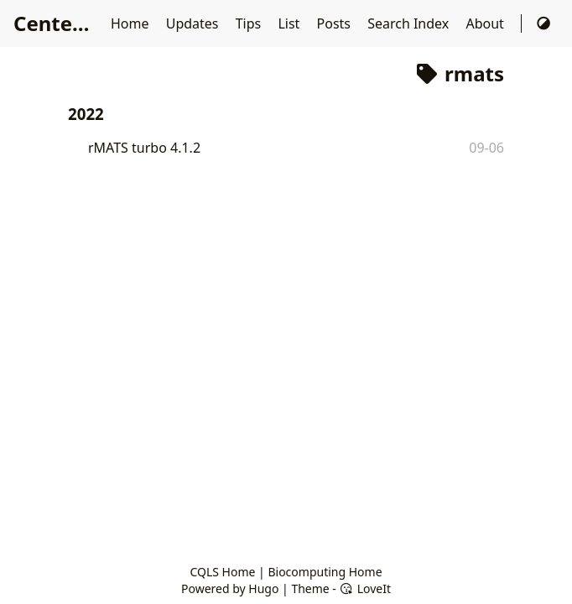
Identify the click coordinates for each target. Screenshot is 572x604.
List (290, 23)
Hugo (263, 588)
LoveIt (365, 588)
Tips (250, 23)
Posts (336, 23)
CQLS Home (222, 572)
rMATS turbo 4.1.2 (144, 147)
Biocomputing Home (325, 572)
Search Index (409, 23)
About (486, 23)
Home (132, 23)
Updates (194, 23)
